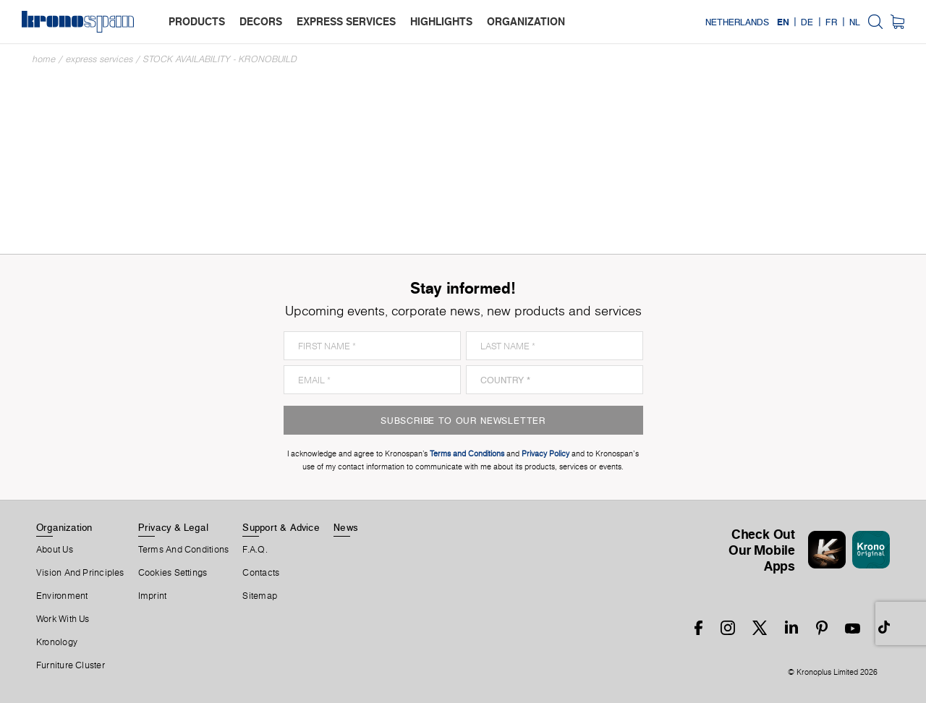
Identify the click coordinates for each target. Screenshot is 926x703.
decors (260, 21)
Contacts (260, 573)
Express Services (99, 59)
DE (807, 22)
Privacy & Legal (173, 527)
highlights (441, 21)
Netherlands (737, 22)
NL (854, 22)
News (346, 527)
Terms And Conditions (183, 549)
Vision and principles (80, 573)
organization (526, 21)
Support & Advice (281, 527)
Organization (64, 527)
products (197, 21)
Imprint (152, 596)
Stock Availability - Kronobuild (220, 59)
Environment (62, 596)
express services (346, 21)
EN (783, 22)
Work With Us (63, 619)
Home (44, 59)
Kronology (56, 642)
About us (54, 549)
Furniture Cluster (70, 665)
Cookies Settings (173, 573)
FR (831, 22)
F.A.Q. (254, 549)
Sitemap (259, 596)
